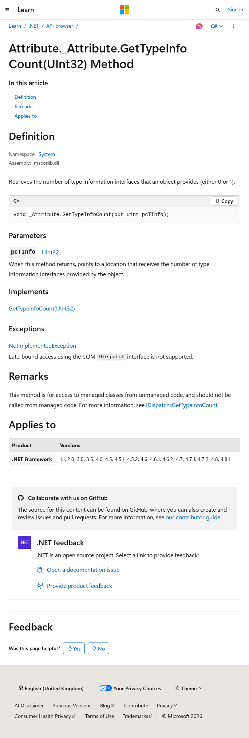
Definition (25, 96)
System (47, 154)
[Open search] (217, 9)
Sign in (235, 9)
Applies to (26, 115)
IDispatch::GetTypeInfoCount (181, 405)
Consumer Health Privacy (43, 715)
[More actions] (234, 26)
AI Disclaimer (29, 705)
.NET (34, 25)
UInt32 (50, 252)
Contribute (136, 705)
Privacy (165, 705)
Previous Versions (71, 705)
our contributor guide (193, 517)
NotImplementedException (42, 345)
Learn (15, 25)
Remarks (24, 106)
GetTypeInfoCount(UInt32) (42, 308)
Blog (105, 705)
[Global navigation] (7, 9)
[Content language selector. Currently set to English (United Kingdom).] (51, 688)
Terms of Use (99, 715)
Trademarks (135, 715)
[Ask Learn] (200, 26)
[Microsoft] (124, 10)
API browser (59, 25)
